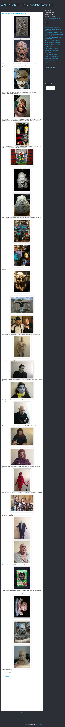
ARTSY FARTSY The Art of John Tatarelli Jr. (27, 5)
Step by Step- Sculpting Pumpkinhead (52, 40)
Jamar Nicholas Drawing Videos (51, 58)
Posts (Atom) (24, 715)
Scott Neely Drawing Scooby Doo (51, 56)
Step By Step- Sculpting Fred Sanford (52, 44)
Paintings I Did (48, 46)
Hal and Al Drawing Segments (51, 54)
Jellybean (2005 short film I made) (51, 50)
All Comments (49, 89)
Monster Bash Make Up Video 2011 (52, 48)
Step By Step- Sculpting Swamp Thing (52, 42)
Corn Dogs (47, 62)
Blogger (40, 724)
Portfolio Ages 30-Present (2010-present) (53, 32)
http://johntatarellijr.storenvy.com (54, 18)
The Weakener (48, 52)
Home (22, 712)
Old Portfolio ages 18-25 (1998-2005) (52, 27)
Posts (47, 87)
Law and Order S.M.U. (49, 60)
